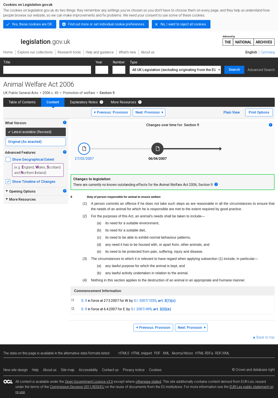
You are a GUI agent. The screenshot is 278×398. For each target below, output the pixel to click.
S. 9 (84, 301)
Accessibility (88, 370)
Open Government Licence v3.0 (89, 382)
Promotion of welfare (79, 93)
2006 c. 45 (50, 93)
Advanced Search (261, 70)
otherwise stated (148, 382)
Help (35, 370)
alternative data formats (82, 353)
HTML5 (124, 353)
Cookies (155, 370)
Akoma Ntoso (182, 353)
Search (234, 70)
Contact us (110, 370)
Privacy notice (134, 370)
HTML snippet (141, 353)
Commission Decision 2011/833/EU (77, 387)
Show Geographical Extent (33, 159)
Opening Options (20, 191)
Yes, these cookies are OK (32, 24)
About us (49, 370)
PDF (157, 353)
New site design (15, 370)
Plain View (231, 112)
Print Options (259, 112)
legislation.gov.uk (36, 40)
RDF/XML (222, 353)
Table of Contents (22, 102)
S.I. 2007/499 (141, 309)
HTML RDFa (204, 353)
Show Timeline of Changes (33, 182)
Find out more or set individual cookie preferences (106, 24)
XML (166, 353)
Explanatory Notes (84, 102)
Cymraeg (268, 52)
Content (52, 102)
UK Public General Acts (20, 93)
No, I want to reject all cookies (183, 24)
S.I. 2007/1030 (145, 301)
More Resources (123, 102)
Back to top (265, 337)
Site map (67, 370)
